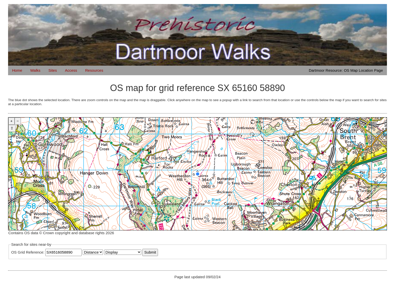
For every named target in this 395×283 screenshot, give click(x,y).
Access (71, 70)
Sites (52, 70)
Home (17, 70)
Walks (35, 70)
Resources (94, 70)
